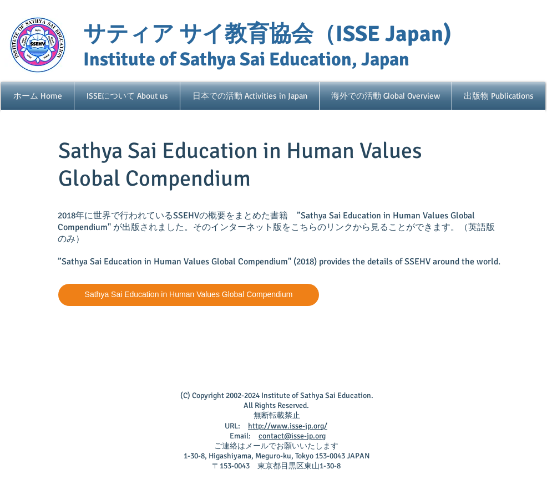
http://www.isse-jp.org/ (287, 426)
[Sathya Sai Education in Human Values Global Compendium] (188, 295)
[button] (127, 96)
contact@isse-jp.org (292, 436)
